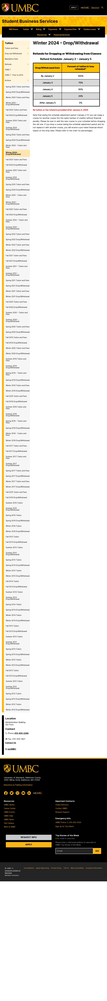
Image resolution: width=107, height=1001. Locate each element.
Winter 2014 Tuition (13, 615)
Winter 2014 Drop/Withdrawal (17, 620)
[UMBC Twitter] (11, 793)
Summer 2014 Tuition (14, 592)
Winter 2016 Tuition (13, 526)
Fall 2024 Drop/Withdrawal (16, 115)
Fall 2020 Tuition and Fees (16, 302)
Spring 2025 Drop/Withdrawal (18, 92)
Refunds (8, 64)
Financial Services (62, 35)
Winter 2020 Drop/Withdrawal (18, 353)
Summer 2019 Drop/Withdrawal (12, 367)
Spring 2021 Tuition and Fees (17, 280)
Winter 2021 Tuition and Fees (17, 291)
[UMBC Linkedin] (29, 793)
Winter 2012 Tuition (13, 704)
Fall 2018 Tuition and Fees (16, 396)
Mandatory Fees (11, 59)
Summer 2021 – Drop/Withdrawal (12, 274)
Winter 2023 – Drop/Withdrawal (12, 203)
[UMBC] (20, 7)
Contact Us (10, 743)
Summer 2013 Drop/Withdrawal (12, 643)
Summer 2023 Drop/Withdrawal (12, 178)
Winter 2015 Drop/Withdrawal (17, 576)
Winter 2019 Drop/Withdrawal (17, 391)
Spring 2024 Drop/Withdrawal (18, 140)
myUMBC (12, 750)
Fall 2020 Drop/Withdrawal (16, 307)
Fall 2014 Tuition (12, 581)
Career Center (10, 808)
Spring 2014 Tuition (13, 604)
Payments (52, 29)
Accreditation (29, 868)
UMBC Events (9, 812)
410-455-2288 (21, 733)
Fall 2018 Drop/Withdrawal (16, 401)
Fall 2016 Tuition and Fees (16, 492)
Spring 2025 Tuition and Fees (17, 87)
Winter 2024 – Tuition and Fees (16, 146)
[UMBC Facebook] (5, 793)
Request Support (62, 812)
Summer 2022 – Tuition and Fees (17, 221)
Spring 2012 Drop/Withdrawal (17, 699)
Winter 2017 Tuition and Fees (17, 481)
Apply (74, 8)
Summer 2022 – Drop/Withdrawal (12, 228)
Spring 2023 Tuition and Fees (17, 184)
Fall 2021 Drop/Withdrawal (16, 261)
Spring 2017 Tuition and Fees (17, 471)
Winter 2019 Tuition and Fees (17, 385)
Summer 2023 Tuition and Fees (16, 171)
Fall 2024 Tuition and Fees (16, 110)
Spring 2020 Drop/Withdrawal (18, 332)
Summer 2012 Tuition (14, 681)
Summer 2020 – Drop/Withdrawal (12, 320)
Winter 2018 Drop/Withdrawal (17, 440)
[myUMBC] (85, 7)
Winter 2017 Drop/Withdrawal (17, 487)
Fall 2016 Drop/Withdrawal (16, 497)
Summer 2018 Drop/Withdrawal (12, 415)
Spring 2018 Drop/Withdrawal (17, 428)
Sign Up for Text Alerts (64, 826)
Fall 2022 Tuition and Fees (16, 209)
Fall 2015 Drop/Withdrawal (16, 542)
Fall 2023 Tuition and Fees (16, 159)
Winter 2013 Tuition (13, 660)
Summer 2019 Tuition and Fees (16, 360)
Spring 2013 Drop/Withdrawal (17, 654)
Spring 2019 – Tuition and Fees (16, 374)
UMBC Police (60, 822)
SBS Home (13, 29)
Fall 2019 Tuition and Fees (16, 337)
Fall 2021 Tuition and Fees (16, 255)
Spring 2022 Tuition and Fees (17, 234)
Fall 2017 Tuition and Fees (16, 446)
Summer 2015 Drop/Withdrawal (12, 554)
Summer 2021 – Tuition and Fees (16, 267)
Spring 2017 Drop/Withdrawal (17, 476)
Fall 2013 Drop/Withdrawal (16, 631)
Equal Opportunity (42, 868)
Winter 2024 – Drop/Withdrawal (13, 153)
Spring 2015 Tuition (13, 560)
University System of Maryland (12, 872)
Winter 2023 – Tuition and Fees (16, 196)
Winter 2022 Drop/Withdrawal (17, 250)
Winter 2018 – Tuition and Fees (16, 434)
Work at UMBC (10, 827)
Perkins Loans (90, 29)
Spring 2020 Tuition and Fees (17, 327)
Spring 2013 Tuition (13, 649)
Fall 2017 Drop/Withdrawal (16, 451)
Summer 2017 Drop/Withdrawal (12, 464)
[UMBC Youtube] (23, 793)
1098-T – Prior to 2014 (14, 75)
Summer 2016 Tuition (14, 503)
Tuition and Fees (11, 48)
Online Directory (62, 805)
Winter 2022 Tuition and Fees (17, 245)
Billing (38, 29)
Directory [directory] (95, 7)
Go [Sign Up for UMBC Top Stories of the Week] (97, 850)
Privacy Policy (56, 868)
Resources (42, 35)
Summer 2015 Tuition (14, 547)
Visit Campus (9, 823)
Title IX (66, 868)
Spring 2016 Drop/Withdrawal (17, 521)
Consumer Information (94, 868)
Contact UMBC (61, 808)
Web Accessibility (77, 868)
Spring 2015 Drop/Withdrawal (17, 565)
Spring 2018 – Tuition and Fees (16, 422)
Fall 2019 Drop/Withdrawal (16, 343)
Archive (8, 80)
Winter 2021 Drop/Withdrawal (17, 296)
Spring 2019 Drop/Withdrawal (17, 380)
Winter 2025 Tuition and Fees (17, 97)
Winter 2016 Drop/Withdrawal (17, 531)
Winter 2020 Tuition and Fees (17, 348)
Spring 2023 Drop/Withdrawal (17, 190)
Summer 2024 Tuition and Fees (16, 121)
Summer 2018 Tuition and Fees (16, 408)
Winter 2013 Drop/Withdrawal (17, 665)
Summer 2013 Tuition (14, 637)
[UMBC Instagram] (17, 793)
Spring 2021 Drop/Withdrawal (17, 286)
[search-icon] (102, 7)
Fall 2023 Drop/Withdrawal (16, 165)
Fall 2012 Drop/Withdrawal (16, 676)
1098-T (8, 70)
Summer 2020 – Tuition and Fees (17, 313)
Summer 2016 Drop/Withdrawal (12, 509)
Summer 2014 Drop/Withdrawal (12, 598)
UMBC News (9, 819)
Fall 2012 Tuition (12, 670)
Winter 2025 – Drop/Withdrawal (12, 103)
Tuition (26, 29)
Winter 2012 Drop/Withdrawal (17, 710)
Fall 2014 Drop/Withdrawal (16, 587)
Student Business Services (30, 21)
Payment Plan (70, 29)
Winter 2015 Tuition (13, 571)
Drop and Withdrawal (13, 54)
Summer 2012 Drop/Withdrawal (12, 687)
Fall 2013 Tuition (12, 626)
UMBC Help (8, 816)
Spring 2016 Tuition (13, 515)
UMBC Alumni (9, 805)
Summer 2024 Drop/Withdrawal (12, 128)
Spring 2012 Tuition (13, 694)
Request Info (29, 837)
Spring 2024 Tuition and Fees (17, 135)
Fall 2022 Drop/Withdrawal (16, 215)
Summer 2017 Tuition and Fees (16, 457)
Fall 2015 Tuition (12, 537)
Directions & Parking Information (18, 785)
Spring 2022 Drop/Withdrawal (17, 239)
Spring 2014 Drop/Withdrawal (17, 610)
